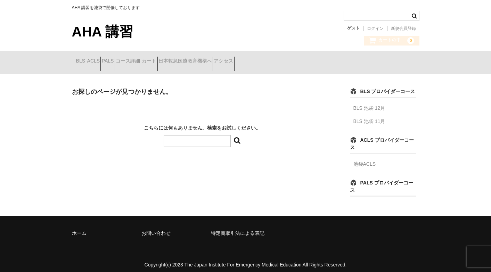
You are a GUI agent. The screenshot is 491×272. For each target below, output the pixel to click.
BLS (83, 61)
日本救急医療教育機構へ (250, 61)
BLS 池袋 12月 (369, 103)
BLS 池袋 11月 (369, 116)
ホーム (79, 228)
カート (201, 61)
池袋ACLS (364, 159)
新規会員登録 (403, 28)
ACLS (109, 61)
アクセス (300, 61)
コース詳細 (168, 61)
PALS (135, 61)
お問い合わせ (156, 228)
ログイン (375, 28)
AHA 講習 (102, 31)
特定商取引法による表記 (237, 228)
